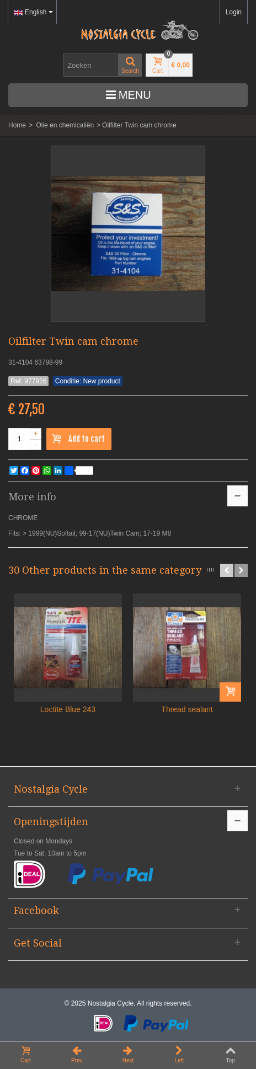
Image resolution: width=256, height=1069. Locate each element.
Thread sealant (186, 709)
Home (17, 125)
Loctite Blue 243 (67, 709)
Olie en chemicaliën (65, 125)
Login (234, 12)
